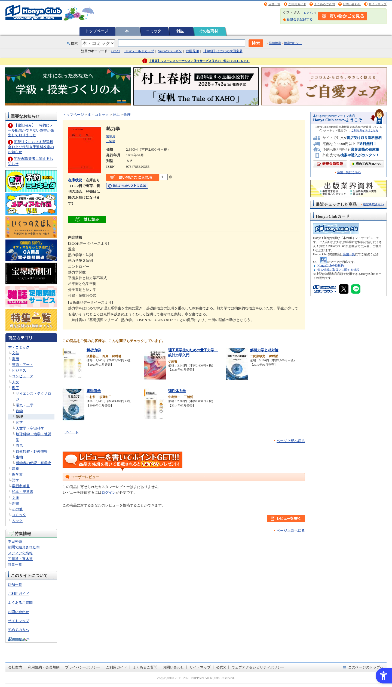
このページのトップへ (366, 667)
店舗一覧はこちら (349, 172)
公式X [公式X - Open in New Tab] (221, 667)
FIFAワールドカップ (139, 51)
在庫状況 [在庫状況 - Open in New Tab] (75, 180)
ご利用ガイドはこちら (364, 130)
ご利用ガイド (297, 4)
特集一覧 (15, 564)
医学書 (17, 474)
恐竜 (19, 445)
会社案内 (15, 667)
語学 (15, 480)
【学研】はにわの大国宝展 (223, 51)
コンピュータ (22, 376)
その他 (17, 509)
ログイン (309, 12)
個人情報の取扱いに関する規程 (338, 269)
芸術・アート (22, 365)
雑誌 (180, 31)
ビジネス (19, 370)
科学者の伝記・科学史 (33, 463)
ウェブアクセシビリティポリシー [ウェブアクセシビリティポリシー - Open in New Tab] (257, 667)
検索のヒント (293, 43)
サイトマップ (378, 4)
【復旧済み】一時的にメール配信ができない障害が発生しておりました (31, 130)
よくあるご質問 (324, 4)
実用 (15, 359)
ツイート (72, 432)
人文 (15, 382)
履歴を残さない (373, 204)
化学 (19, 422)
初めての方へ (18, 630)
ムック (17, 521)
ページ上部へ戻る (291, 441)
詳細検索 (275, 43)
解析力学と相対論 (264, 350)
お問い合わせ (352, 4)
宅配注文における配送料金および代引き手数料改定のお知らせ (31, 147)
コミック (153, 31)
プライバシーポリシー (82, 667)
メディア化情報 (20, 553)
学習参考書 (21, 486)
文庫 (15, 498)
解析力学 (94, 350)
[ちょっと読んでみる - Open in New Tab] (87, 220)
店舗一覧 (274, 4)
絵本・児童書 (22, 492)
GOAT (115, 51)
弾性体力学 (177, 391)
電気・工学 (24, 405)
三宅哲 (110, 141)
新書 (15, 503)
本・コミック (18, 347)
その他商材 (208, 31)
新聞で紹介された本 (24, 547)
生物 (19, 457)
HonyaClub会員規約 (330, 265)
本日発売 (15, 541)
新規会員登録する (300, 19)
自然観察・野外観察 (32, 451)
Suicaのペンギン (170, 51)
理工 (15, 388)
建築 (15, 469)
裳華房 (110, 136)
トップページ (96, 31)
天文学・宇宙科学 (30, 428)
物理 (19, 417)
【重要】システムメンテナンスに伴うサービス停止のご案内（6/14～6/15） (199, 61)
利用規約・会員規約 (44, 667)
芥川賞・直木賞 (20, 559)
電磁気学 (94, 391)
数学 (19, 411)
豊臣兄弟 (192, 51)
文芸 (15, 353)
